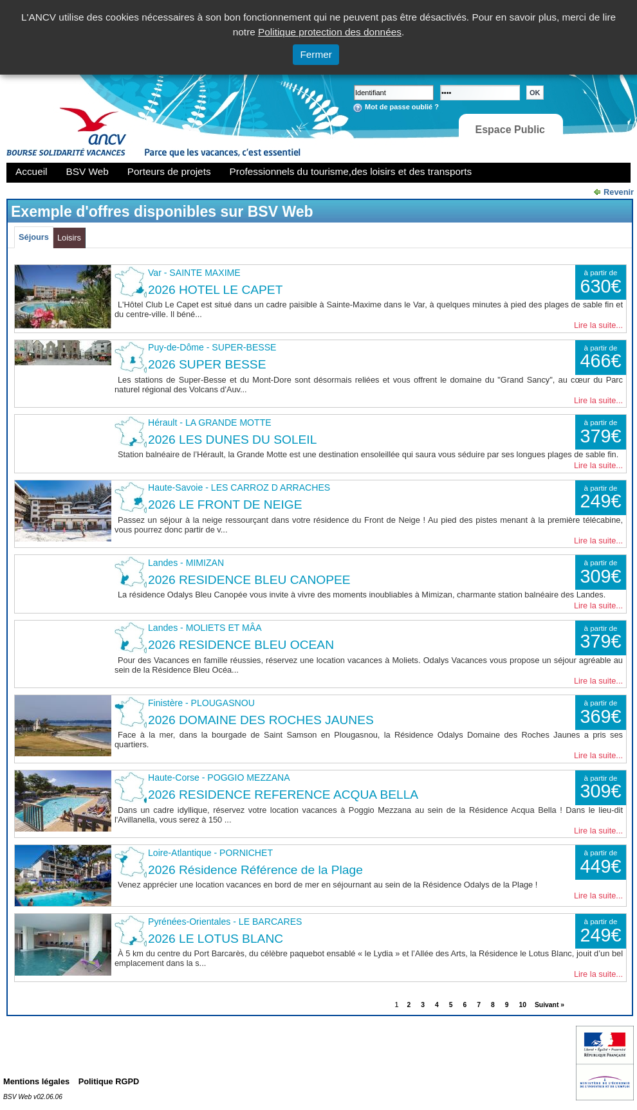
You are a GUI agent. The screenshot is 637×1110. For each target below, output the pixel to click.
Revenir (619, 192)
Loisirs (69, 237)
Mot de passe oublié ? (402, 107)
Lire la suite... (598, 325)
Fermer (316, 54)
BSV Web (87, 171)
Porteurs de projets (169, 171)
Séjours (34, 237)
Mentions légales (36, 1081)
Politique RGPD (109, 1081)
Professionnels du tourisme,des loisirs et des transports (351, 171)
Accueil (31, 171)
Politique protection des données (330, 31)
